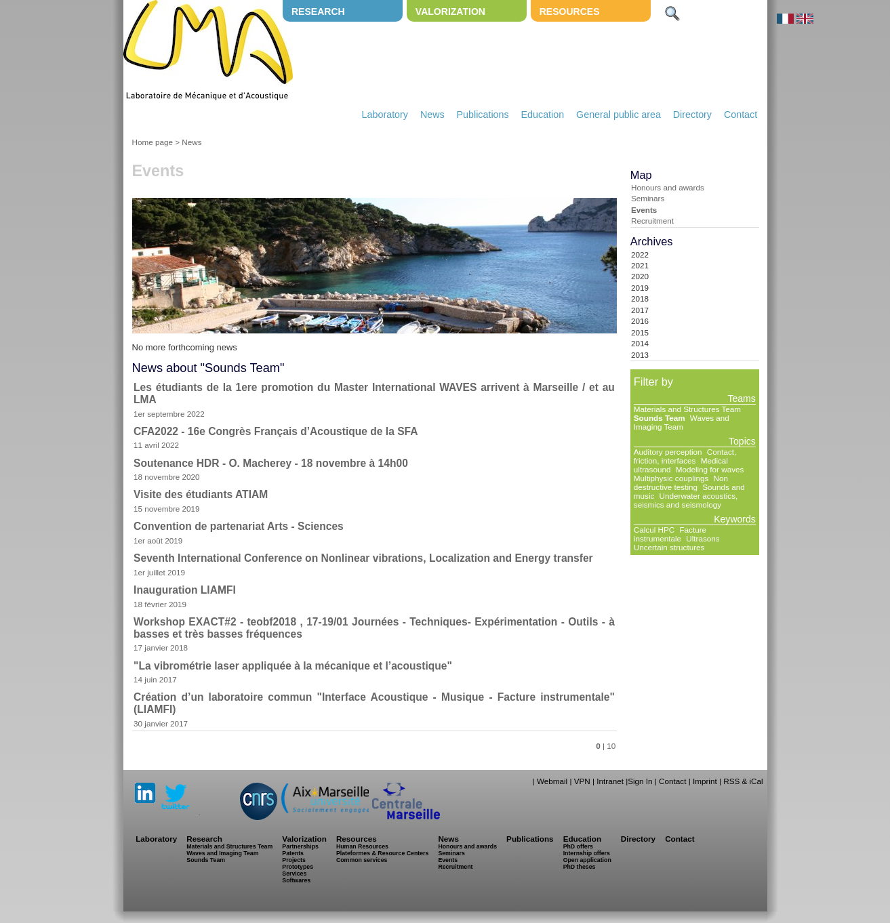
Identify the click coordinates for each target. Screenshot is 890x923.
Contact (740, 114)
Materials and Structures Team (687, 409)
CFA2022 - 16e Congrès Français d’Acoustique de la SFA (276, 431)
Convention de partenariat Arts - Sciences (239, 526)
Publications (483, 114)
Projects (294, 860)
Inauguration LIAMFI (185, 590)
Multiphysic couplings (671, 478)
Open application (587, 860)
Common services (362, 860)
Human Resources (362, 846)
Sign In (640, 781)
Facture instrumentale (670, 534)
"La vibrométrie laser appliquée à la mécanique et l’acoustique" (293, 666)
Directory (692, 114)
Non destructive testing (681, 482)
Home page (152, 142)
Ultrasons (702, 538)
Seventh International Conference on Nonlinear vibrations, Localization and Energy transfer (363, 558)
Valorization (450, 11)
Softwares (296, 880)
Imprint (705, 781)
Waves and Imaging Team (681, 422)
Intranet (610, 781)
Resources (570, 11)
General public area (618, 114)
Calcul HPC (654, 529)
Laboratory (385, 114)
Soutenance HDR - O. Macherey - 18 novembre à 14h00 (271, 463)
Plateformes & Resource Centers (382, 853)
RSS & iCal (743, 781)
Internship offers (586, 853)
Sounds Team (659, 417)
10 (611, 745)
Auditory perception (668, 451)
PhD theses (579, 866)
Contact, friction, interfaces (685, 456)
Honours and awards (667, 187)
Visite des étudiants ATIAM (201, 494)
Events (644, 209)
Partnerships (300, 846)
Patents (293, 853)
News (432, 114)
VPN (582, 781)
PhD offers (578, 846)
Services (294, 873)
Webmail (552, 781)
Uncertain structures (669, 547)
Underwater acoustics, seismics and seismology (685, 500)
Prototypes (297, 866)
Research (318, 11)
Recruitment (652, 220)
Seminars (647, 198)
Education (543, 114)
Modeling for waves (710, 469)
